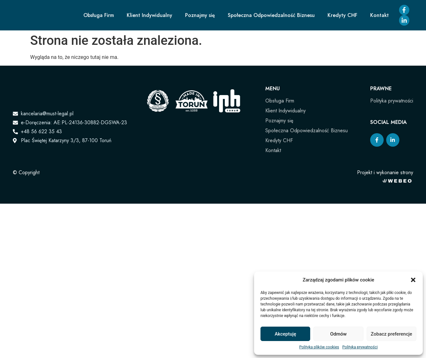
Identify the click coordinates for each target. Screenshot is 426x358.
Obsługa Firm (98, 15)
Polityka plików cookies (319, 347)
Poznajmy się (200, 15)
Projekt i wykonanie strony (385, 172)
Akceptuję (285, 334)
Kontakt (379, 15)
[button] (413, 280)
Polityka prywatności (360, 347)
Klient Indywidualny (149, 15)
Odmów (338, 334)
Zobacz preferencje (391, 334)
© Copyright (26, 172)
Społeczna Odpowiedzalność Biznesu (271, 15)
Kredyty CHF (342, 15)
